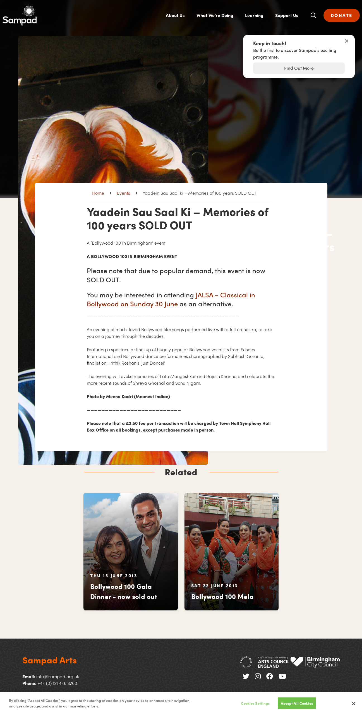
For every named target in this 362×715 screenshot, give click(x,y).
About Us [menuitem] (175, 15)
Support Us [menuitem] (286, 15)
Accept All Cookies (297, 706)
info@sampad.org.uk (57, 676)
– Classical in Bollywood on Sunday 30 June (171, 299)
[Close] (353, 706)
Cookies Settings (255, 706)
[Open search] (313, 15)
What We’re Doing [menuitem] (214, 15)
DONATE (342, 15)
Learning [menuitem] (254, 15)
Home (98, 193)
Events (123, 193)
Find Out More (299, 68)
